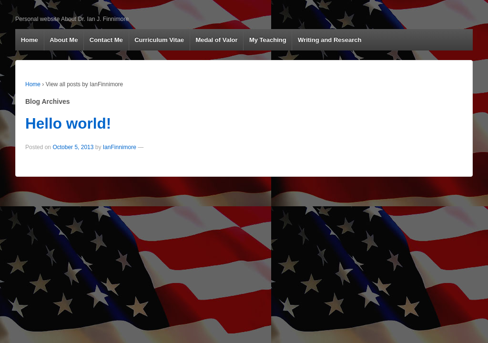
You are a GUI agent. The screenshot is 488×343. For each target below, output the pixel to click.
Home (29, 39)
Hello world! (68, 123)
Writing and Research (329, 39)
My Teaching (267, 39)
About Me (64, 39)
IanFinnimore (119, 147)
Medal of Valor (216, 39)
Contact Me (106, 39)
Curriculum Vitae (159, 39)
